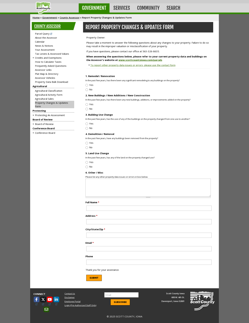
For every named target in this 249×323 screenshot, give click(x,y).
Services (121, 8)
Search (173, 8)
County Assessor (70, 17)
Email (89, 242)
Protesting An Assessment (50, 115)
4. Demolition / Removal (99, 134)
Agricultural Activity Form (48, 94)
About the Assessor (46, 37)
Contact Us (70, 293)
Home (36, 17)
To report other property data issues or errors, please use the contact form (132, 65)
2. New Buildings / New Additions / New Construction (117, 95)
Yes (91, 84)
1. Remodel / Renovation (100, 76)
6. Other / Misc (94, 172)
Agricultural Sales (44, 98)
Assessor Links (43, 69)
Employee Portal (72, 301)
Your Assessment (45, 49)
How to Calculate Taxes (48, 61)
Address (91, 215)
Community (148, 8)
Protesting (39, 110)
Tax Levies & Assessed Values (52, 53)
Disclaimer (70, 297)
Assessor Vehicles (45, 77)
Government (94, 8)
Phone (89, 256)
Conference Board (44, 128)
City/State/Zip (95, 229)
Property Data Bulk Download (51, 81)
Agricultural (40, 86)
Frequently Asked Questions (50, 65)
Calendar (40, 41)
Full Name (92, 202)
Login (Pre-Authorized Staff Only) (80, 305)
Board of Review (43, 119)
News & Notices (44, 45)
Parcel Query (42, 33)
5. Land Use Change (97, 153)
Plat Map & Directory (46, 73)
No (90, 89)
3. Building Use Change (99, 114)
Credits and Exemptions (48, 57)
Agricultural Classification (48, 90)
